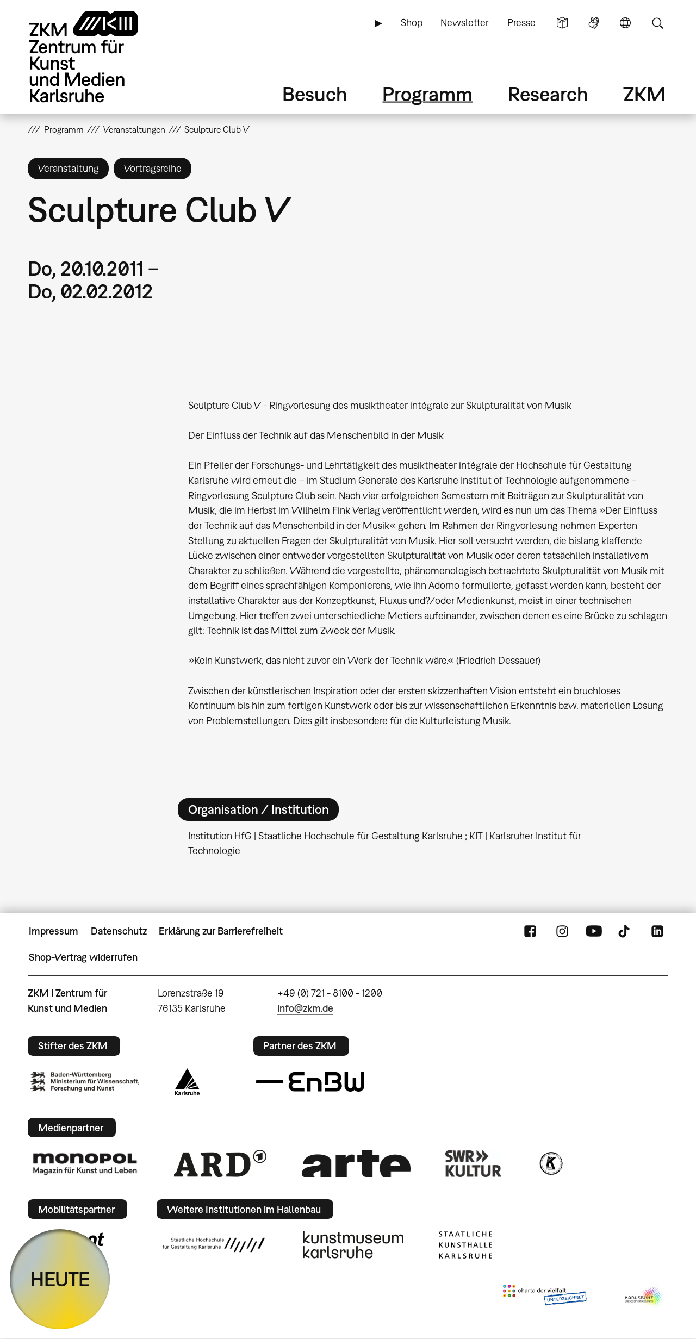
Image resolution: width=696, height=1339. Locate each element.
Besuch (314, 93)
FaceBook (530, 931)
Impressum (53, 931)
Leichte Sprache (562, 23)
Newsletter (464, 22)
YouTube (594, 931)
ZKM (644, 93)
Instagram (562, 931)
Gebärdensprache (594, 23)
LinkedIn (657, 931)
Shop (411, 22)
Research (548, 93)
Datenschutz (119, 931)
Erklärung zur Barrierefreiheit (221, 931)
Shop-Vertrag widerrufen (83, 957)
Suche (657, 23)
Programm (427, 93)
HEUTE (60, 1279)
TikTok (625, 931)
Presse (521, 22)
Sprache (625, 23)
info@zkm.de (305, 1008)
